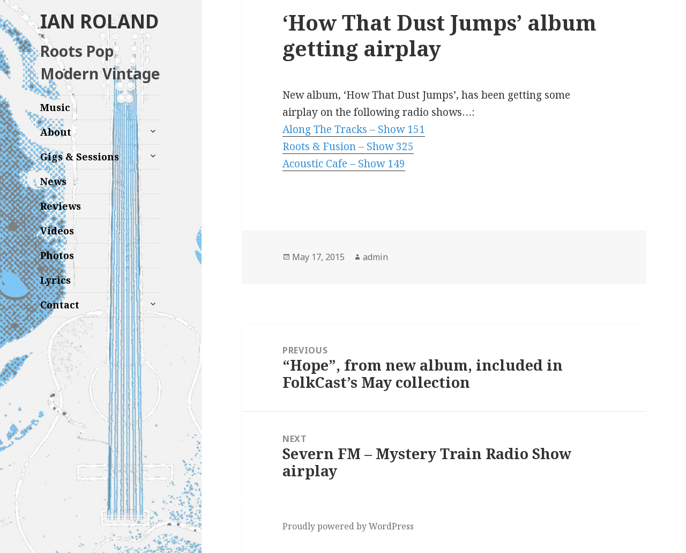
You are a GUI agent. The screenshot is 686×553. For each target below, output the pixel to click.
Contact (59, 304)
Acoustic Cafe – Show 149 (343, 164)
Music (55, 107)
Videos (57, 230)
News (53, 181)
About (55, 132)
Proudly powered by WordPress (348, 526)
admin (375, 257)
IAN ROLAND (99, 21)
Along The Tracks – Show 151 (353, 129)
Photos (57, 255)
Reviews (60, 206)
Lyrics (55, 280)
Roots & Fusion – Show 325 (348, 146)
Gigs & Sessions (79, 156)
